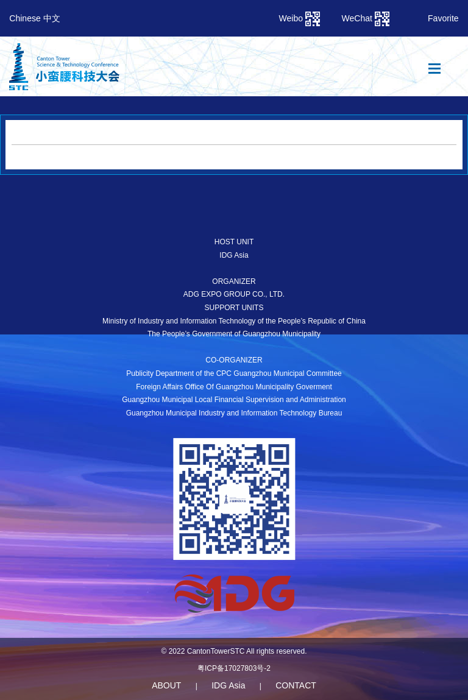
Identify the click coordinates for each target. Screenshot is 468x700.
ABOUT (166, 685)
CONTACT (295, 685)
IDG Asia (228, 685)
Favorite (443, 18)
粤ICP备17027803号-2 (234, 668)
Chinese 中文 (34, 18)
